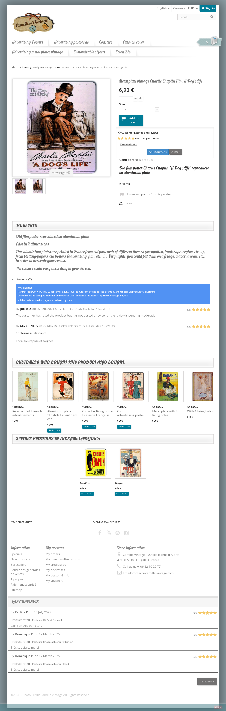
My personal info (57, 573)
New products (20, 557)
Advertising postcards (70, 42)
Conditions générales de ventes (25, 569)
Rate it (175, 149)
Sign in (210, 8)
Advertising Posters (27, 42)
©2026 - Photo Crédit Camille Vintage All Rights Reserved (50, 692)
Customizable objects (89, 51)
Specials (16, 551)
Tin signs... (53, 404)
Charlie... (85, 480)
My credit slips (56, 562)
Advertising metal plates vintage (37, 51)
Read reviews (158, 149)
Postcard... (18, 404)
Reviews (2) (24, 277)
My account (55, 545)
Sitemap (16, 587)
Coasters (105, 42)
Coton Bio (123, 51)
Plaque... (87, 404)
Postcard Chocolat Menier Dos (51, 661)
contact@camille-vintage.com (153, 570)
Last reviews (24, 599)
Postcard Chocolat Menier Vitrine (52, 639)
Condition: (126, 157)
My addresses (55, 567)
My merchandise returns (63, 557)
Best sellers (18, 562)
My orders (53, 551)
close (218, 707)
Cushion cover (133, 42)
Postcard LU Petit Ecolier (47, 617)
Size (122, 104)
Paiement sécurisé (23, 582)
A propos (17, 577)
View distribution (128, 141)
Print (128, 201)
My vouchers (54, 578)
